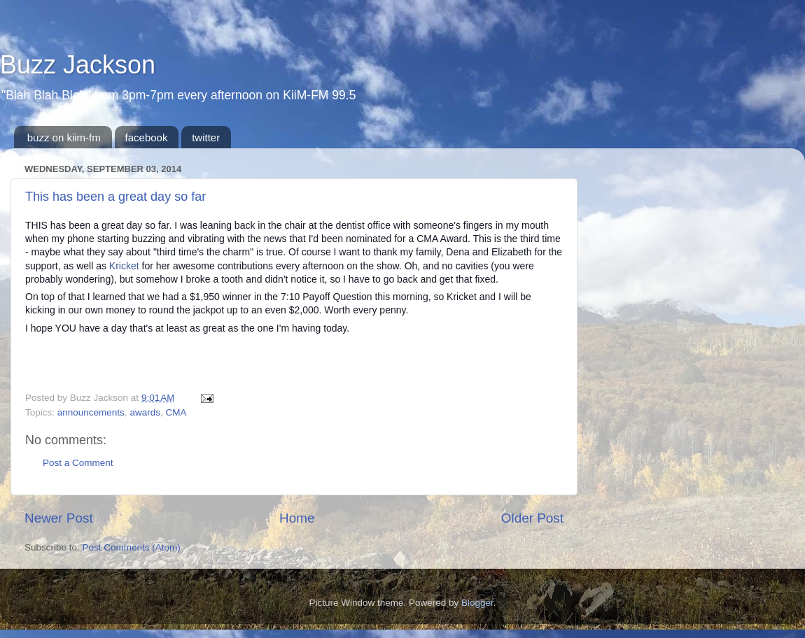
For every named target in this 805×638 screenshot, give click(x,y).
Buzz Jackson (77, 64)
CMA (175, 412)
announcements (91, 412)
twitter (206, 137)
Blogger (477, 602)
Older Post (532, 518)
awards (145, 412)
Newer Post (58, 518)
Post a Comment (78, 463)
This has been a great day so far (115, 197)
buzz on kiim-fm (64, 137)
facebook (146, 137)
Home (296, 518)
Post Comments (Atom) (132, 547)
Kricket (124, 265)
